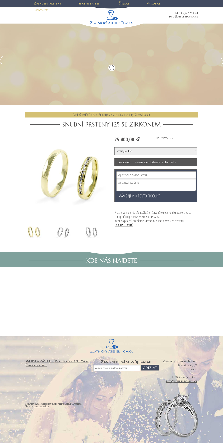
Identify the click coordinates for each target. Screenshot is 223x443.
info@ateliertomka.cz (183, 16)
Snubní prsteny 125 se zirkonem (134, 114)
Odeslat (150, 367)
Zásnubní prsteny (47, 3)
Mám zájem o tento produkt (139, 196)
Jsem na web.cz (41, 406)
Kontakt (41, 10)
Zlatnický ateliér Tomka (84, 114)
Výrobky (153, 3)
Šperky (124, 3)
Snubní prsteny (90, 3)
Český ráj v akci (36, 365)
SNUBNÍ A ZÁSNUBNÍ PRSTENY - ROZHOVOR (57, 361)
